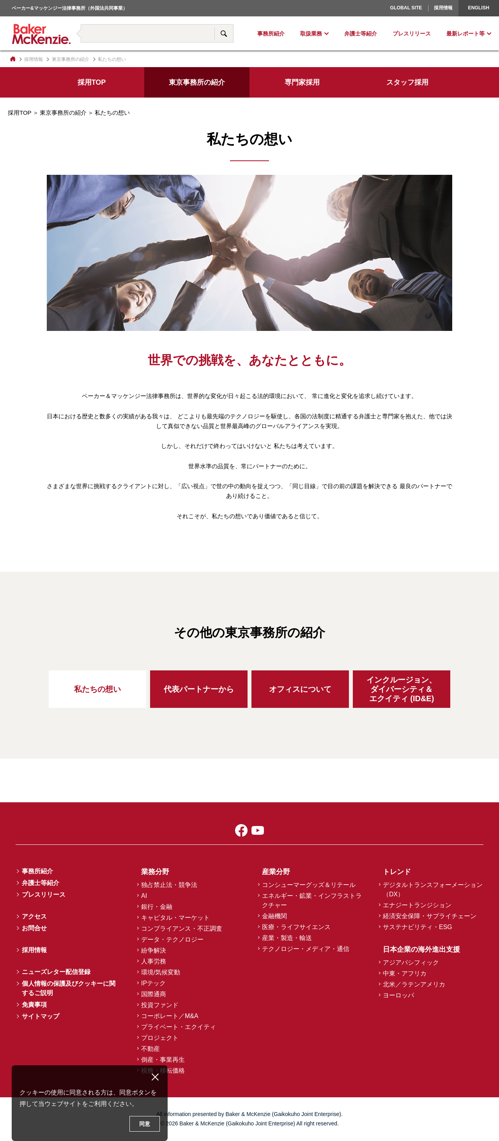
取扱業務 (311, 33)
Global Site (406, 8)
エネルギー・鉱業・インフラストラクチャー (312, 900)
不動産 (150, 1048)
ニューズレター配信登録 (56, 972)
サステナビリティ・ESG (417, 927)
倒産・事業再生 (163, 1059)
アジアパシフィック (411, 962)
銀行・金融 (156, 906)
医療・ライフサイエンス (296, 927)
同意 (144, 1124)
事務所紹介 (271, 33)
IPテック (153, 983)
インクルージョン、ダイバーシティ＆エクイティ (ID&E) (401, 689)
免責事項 (34, 1004)
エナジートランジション (417, 905)
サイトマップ (40, 1016)
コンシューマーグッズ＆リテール (309, 885)
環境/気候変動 (160, 972)
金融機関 (274, 916)
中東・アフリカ (404, 973)
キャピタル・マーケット (175, 917)
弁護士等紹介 (360, 33)
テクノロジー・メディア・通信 (305, 949)
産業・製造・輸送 (287, 938)
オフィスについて (300, 689)
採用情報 (443, 8)
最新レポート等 (465, 33)
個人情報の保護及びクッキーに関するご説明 (68, 988)
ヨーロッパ (380, 17)
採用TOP (92, 82)
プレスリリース (412, 33)
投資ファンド (160, 1005)
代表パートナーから (199, 689)
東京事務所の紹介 (70, 59)
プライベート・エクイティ (178, 1027)
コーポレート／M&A (169, 1016)
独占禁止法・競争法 (169, 885)
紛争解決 (153, 950)
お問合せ (34, 928)
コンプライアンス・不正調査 (181, 928)
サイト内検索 (223, 33)
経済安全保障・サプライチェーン (429, 916)
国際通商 (153, 994)
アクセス (34, 916)
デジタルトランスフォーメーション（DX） (433, 890)
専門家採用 (302, 82)
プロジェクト (160, 1037)
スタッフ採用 (407, 82)
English (478, 8)
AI (144, 895)
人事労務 (153, 961)
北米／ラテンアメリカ (414, 984)
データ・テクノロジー (172, 939)
